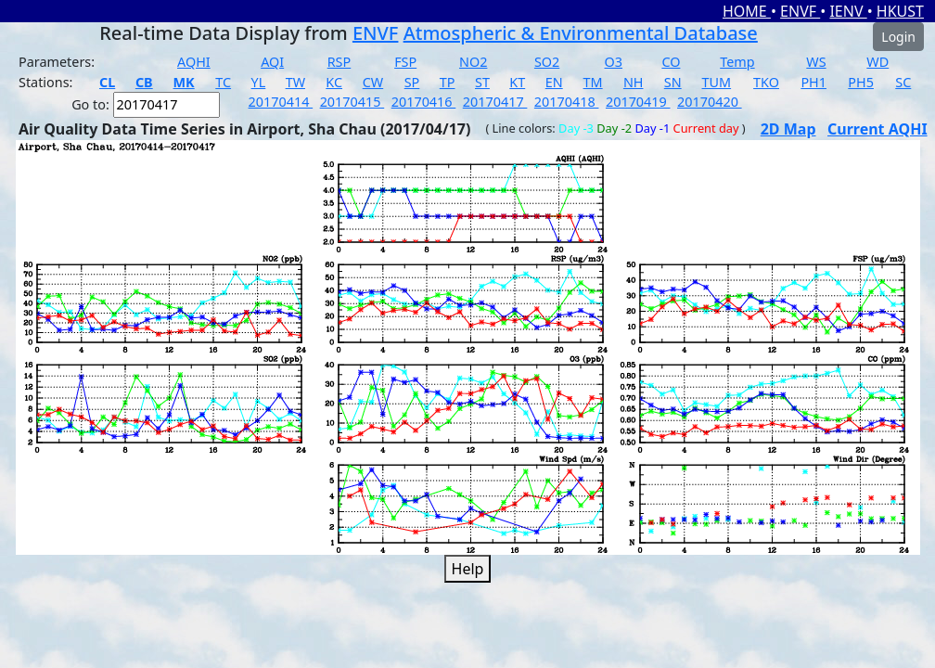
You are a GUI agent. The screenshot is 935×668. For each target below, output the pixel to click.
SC (903, 82)
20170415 (352, 101)
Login (898, 36)
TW (295, 82)
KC (334, 82)
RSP (339, 62)
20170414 (281, 101)
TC (223, 82)
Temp (737, 62)
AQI (272, 62)
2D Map (788, 129)
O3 (613, 62)
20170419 (638, 101)
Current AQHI (877, 129)
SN (673, 82)
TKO (766, 82)
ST (482, 82)
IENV (847, 11)
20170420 (709, 101)
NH (633, 82)
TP (447, 82)
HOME (747, 11)
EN (554, 82)
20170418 (566, 101)
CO (670, 62)
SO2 (546, 62)
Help (468, 569)
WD (877, 62)
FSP (405, 62)
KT (517, 82)
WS (816, 62)
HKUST (900, 11)
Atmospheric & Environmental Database (580, 32)
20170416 (423, 101)
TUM (717, 82)
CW (373, 82)
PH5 (861, 82)
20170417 (495, 101)
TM (593, 82)
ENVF (800, 11)
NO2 (473, 62)
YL (258, 82)
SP (412, 82)
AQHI (194, 62)
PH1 (813, 82)
